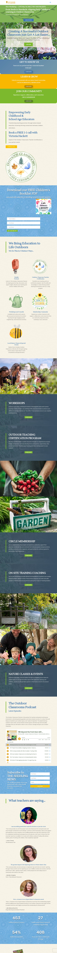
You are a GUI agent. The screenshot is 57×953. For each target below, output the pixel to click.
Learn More (28, 71)
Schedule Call (11, 146)
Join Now (28, 44)
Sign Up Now (28, 20)
